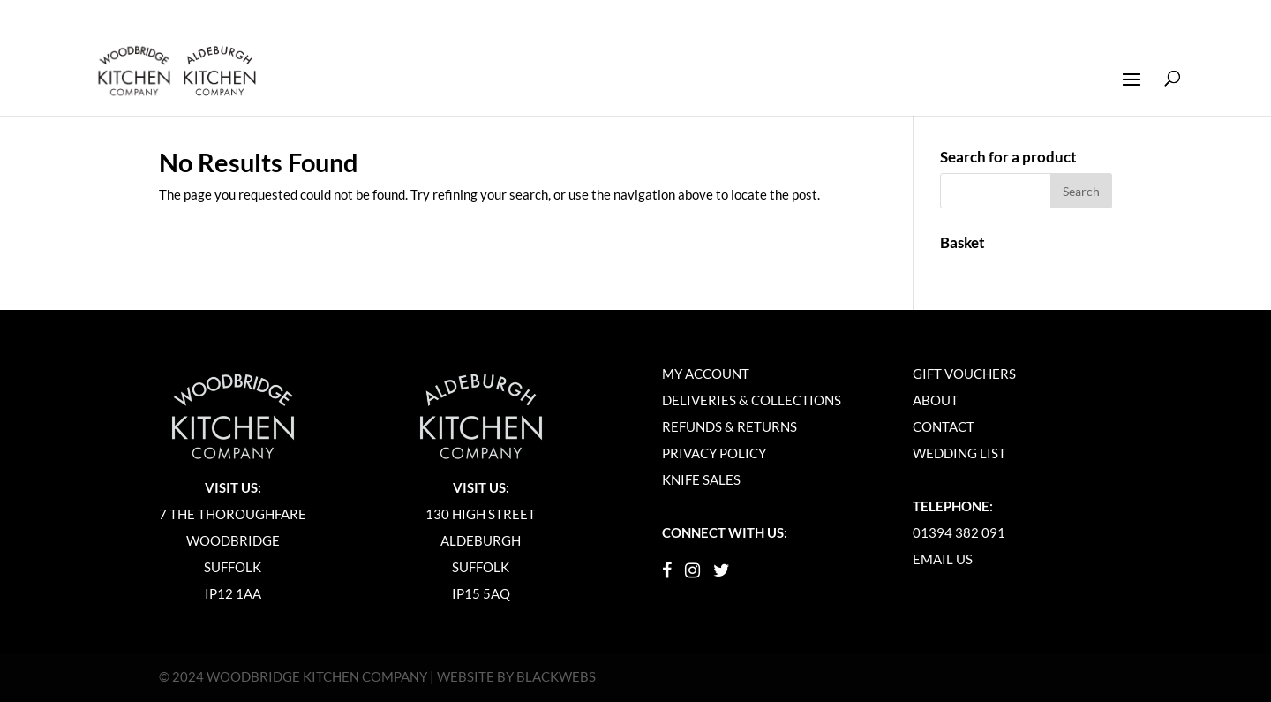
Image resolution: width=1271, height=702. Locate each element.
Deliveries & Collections (751, 400)
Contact (943, 426)
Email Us (943, 559)
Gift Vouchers (964, 373)
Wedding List (959, 453)
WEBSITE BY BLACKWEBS (516, 676)
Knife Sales (701, 479)
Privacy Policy (714, 453)
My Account (705, 373)
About (936, 400)
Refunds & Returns (729, 426)
